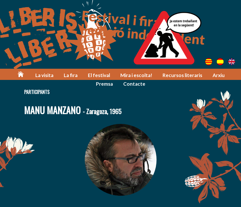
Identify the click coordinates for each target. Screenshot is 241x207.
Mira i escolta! (136, 75)
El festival (99, 75)
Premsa (104, 84)
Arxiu (219, 75)
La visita (44, 75)
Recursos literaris (182, 75)
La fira (71, 75)
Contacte (134, 84)
